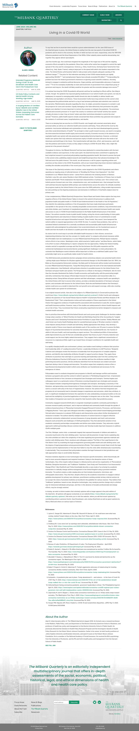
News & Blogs (92, 6)
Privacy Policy (39, 728)
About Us (112, 6)
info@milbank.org (100, 728)
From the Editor (117, 38)
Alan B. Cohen (28, 70)
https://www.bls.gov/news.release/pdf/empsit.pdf (66, 547)
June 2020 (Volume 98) (26, 27)
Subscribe (18, 712)
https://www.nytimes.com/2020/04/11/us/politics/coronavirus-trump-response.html (77, 519)
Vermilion (117, 714)
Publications (103, 6)
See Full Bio (50, 645)
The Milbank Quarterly (124, 6)
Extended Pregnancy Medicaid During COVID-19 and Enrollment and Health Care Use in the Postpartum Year (28, 83)
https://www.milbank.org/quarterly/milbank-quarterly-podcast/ (76, 295)
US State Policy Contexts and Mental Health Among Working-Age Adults (27, 96)
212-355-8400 (100, 726)
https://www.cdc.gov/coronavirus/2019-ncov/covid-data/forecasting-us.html (79, 539)
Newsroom (35, 712)
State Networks (54, 6)
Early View (104, 15)
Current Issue (88, 15)
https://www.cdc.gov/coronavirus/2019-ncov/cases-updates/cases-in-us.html (75, 534)
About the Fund (20, 709)
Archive (118, 15)
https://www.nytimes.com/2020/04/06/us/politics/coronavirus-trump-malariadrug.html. (79, 572)
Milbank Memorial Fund (10, 5)
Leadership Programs (69, 6)
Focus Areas (82, 6)
